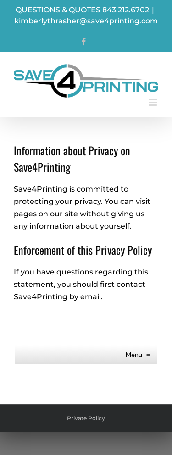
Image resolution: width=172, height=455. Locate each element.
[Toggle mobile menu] (153, 102)
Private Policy (86, 418)
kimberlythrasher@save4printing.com (86, 20)
